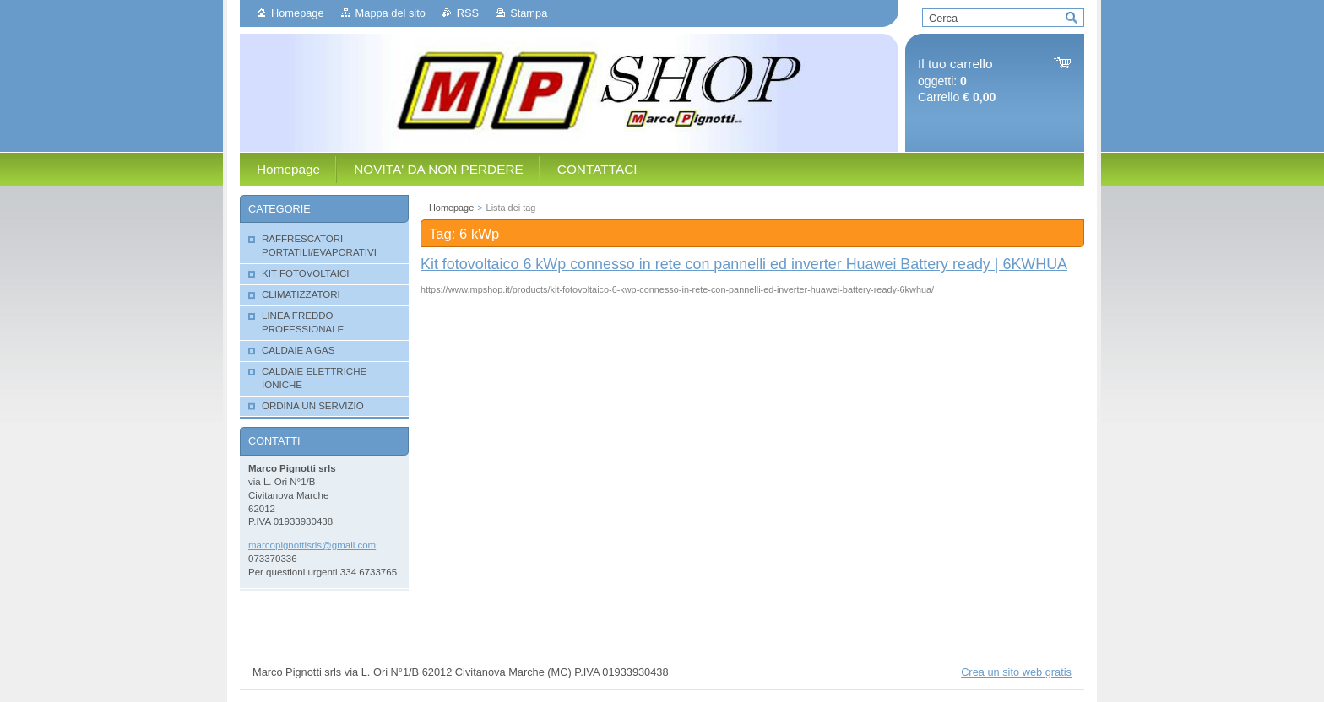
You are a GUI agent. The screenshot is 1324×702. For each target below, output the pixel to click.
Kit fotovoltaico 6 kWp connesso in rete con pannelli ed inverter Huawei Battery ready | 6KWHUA (744, 264)
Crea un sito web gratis (1016, 672)
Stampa (528, 13)
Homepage (297, 13)
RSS (468, 13)
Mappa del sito (390, 13)
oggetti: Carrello (957, 80)
